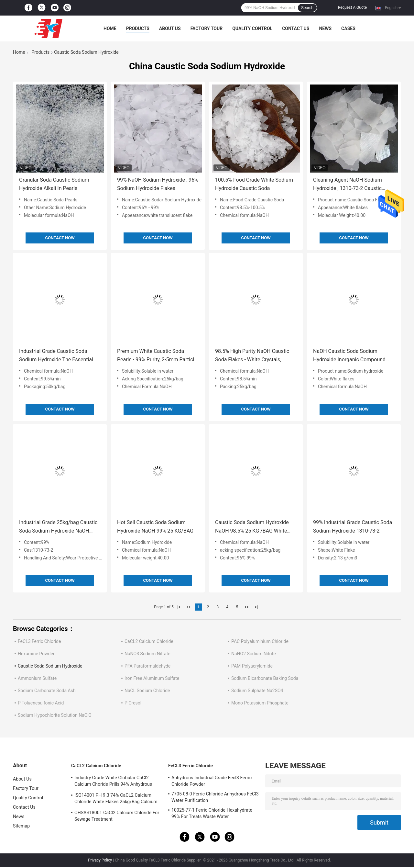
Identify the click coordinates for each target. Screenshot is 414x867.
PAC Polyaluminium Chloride (260, 641)
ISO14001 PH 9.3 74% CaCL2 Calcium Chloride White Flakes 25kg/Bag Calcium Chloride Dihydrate (116, 799)
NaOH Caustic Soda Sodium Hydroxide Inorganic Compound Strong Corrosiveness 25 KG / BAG (352, 356)
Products (137, 28)
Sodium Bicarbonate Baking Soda (264, 678)
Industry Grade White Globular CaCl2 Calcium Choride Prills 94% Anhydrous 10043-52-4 (113, 782)
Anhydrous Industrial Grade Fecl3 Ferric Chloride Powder (211, 781)
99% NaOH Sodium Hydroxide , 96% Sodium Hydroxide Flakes (157, 184)
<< (189, 607)
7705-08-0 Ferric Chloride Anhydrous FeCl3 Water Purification (215, 797)
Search (307, 8)
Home (110, 28)
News (325, 28)
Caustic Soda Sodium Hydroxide (50, 666)
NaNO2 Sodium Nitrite (253, 653)
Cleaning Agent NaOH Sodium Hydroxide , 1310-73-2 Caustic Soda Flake (347, 185)
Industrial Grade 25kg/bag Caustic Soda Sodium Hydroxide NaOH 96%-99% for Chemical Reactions (58, 527)
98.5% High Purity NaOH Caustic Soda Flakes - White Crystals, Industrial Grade (252, 356)
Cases (348, 28)
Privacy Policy (100, 860)
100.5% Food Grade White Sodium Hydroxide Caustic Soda (254, 184)
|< (178, 607)
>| (256, 607)
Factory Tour (207, 28)
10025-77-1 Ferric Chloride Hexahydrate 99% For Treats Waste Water (211, 813)
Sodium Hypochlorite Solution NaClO (55, 715)
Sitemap (21, 825)
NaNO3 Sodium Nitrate (147, 653)
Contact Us (295, 28)
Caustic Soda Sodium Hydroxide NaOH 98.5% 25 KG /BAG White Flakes (252, 527)
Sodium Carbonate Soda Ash (47, 690)
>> (247, 607)
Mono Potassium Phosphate (260, 702)
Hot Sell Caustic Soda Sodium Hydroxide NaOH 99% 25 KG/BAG (155, 526)
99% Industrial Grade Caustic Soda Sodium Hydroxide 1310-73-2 (352, 526)
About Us (170, 28)
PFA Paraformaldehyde (147, 666)
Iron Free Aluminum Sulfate (152, 678)
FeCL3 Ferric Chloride (39, 641)
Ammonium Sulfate (37, 678)
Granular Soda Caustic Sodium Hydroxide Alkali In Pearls (54, 184)
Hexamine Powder (36, 653)
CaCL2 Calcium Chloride (149, 641)
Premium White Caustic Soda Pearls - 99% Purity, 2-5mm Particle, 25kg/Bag (157, 356)
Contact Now (59, 237)
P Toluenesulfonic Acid (41, 702)
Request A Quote (352, 7)
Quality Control (252, 28)
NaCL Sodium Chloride (147, 690)
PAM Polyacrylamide (252, 666)
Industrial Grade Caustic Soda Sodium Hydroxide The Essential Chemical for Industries (56, 356)
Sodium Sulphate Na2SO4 (257, 690)
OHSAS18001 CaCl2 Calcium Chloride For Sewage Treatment (116, 816)
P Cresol (133, 702)
